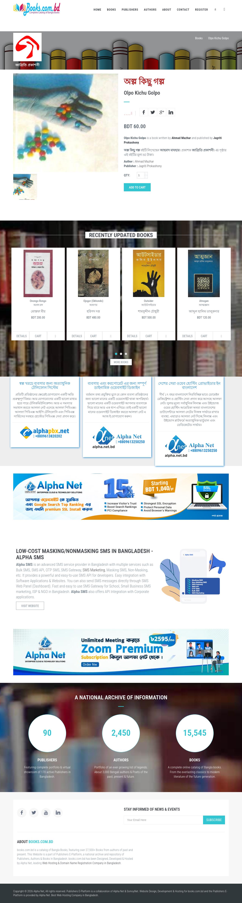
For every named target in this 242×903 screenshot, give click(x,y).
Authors (150, 9)
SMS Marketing (94, 570)
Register (201, 9)
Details (19, 336)
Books (111, 9)
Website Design (148, 891)
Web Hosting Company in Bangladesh (77, 895)
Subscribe (214, 820)
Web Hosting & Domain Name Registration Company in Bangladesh (81, 863)
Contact (183, 9)
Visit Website (30, 606)
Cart (35, 336)
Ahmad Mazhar (181, 138)
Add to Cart (137, 187)
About (166, 9)
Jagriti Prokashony (150, 166)
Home (97, 9)
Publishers (130, 9)
